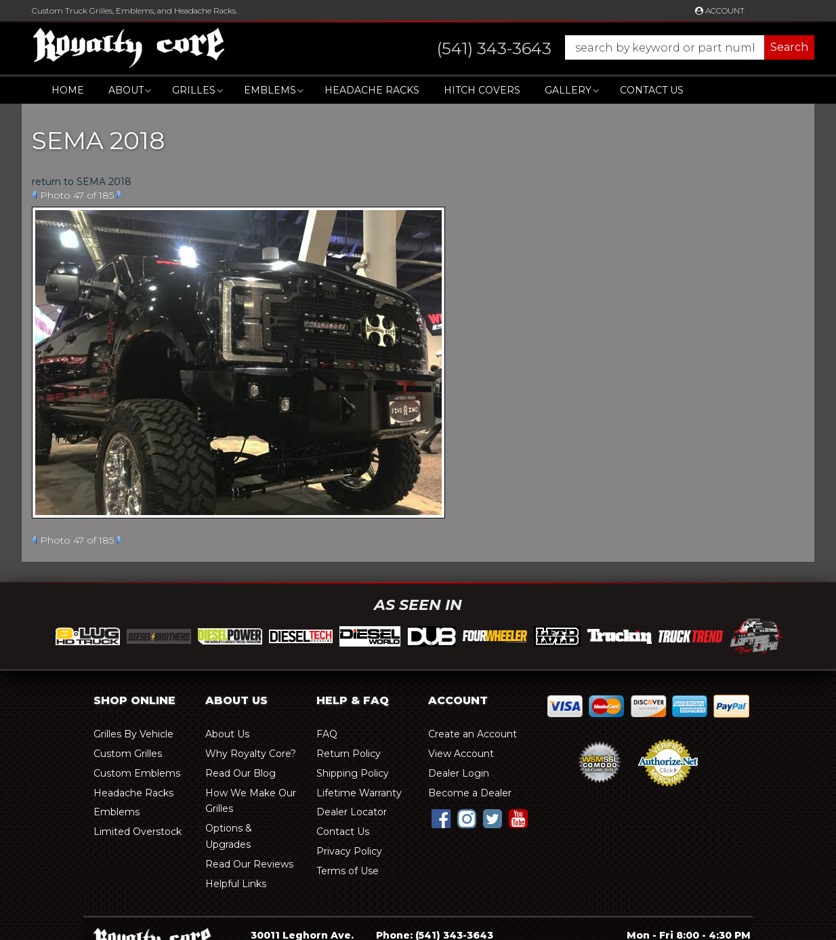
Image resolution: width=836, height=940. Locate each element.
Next (119, 194)
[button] (612, 47)
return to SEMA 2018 (81, 182)
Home (67, 90)
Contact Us (652, 90)
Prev (34, 194)
